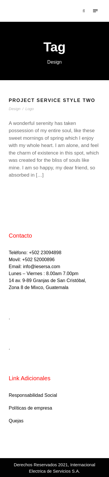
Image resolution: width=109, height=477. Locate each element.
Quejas (16, 420)
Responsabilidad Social (33, 395)
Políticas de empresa (30, 408)
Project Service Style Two (52, 100)
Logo (29, 109)
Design (14, 109)
